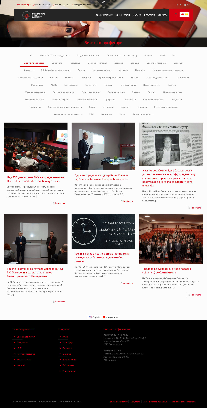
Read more (60, 203)
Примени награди (60, 99)
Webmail (21, 365)
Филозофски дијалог (143, 114)
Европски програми (156, 63)
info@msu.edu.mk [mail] (82, 4)
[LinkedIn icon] (185, 4)
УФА (91, 114)
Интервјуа (140, 70)
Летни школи (183, 77)
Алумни (149, 55)
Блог (174, 55)
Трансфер (68, 342)
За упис (81, 70)
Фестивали (106, 114)
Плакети (136, 92)
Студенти (125, 107)
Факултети (22, 342)
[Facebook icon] (177, 4)
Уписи (66, 336)
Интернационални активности (168, 70)
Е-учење (67, 353)
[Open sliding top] (103, 3)
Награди (108, 85)
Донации (135, 63)
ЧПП (19, 348)
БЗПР (162, 55)
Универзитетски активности (68, 114)
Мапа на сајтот (24, 359)
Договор (118, 63)
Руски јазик (35, 107)
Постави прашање (26, 353)
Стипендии (108, 107)
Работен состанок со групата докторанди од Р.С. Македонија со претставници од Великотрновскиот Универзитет (35, 272)
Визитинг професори (34, 63)
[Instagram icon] (188, 4)
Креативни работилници (111, 77)
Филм (122, 114)
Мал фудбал (37, 85)
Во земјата (57, 63)
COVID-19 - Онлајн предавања (54, 55)
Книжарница (69, 371)
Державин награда (97, 63)
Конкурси (69, 77)
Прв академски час (34, 99)
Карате (53, 77)
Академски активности (88, 55)
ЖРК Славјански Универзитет (55, 70)
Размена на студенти (153, 99)
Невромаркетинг (151, 85)
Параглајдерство (116, 92)
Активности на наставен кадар (122, 55)
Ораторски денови (91, 92)
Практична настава (172, 92)
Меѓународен (71, 85)
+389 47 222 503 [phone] (62, 4)
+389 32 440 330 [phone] (43, 4)
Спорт (92, 107)
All (31, 55)
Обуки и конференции (64, 92)
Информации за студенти (30, 77)
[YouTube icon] (181, 4)
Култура (135, 77)
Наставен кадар (128, 85)
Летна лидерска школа (158, 77)
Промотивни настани (87, 99)
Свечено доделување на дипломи (65, 107)
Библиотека (68, 365)
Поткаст (152, 92)
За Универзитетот (26, 336)
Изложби (123, 70)
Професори (110, 99)
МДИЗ (54, 85)
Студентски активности (165, 107)
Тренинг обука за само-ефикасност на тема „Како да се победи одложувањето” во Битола (102, 257)
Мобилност (91, 85)
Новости (172, 85)
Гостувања (75, 63)
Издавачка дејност (102, 70)
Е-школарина (69, 359)
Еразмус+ (178, 63)
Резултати (177, 99)
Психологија (130, 99)
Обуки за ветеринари (35, 92)
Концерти (87, 77)
